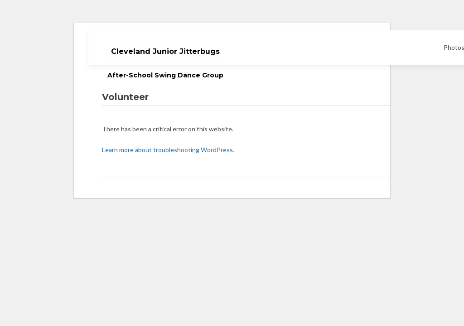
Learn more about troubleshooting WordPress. (168, 149)
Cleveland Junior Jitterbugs (165, 51)
